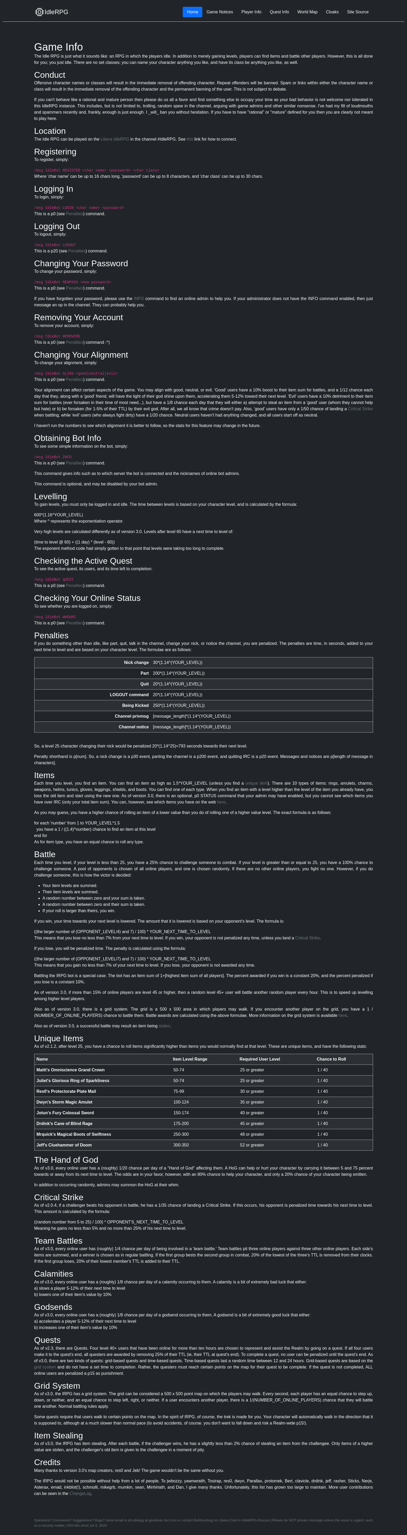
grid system (45, 1367)
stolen (164, 1026)
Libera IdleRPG (115, 139)
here (221, 802)
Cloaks (332, 12)
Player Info (251, 12)
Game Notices (220, 12)
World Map (307, 12)
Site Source (358, 12)
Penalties (74, 214)
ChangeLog (80, 1493)
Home (192, 12)
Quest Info (279, 12)
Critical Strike (360, 409)
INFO (139, 298)
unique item (256, 783)
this (190, 139)
